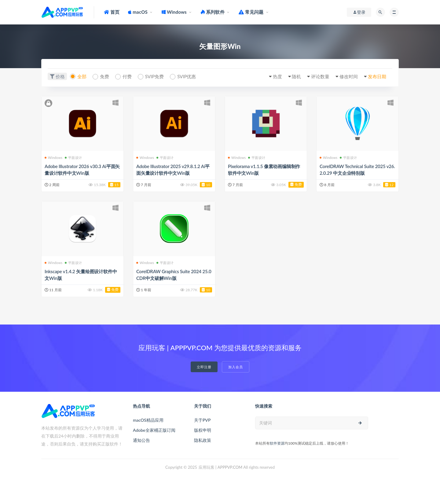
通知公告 (141, 440)
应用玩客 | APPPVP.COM (220, 467)
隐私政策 (202, 440)
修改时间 (348, 76)
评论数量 (320, 76)
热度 (277, 76)
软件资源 (277, 443)
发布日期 (377, 76)
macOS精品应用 (148, 420)
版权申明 (202, 430)
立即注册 (204, 367)
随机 (296, 76)
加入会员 (235, 367)
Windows (53, 158)
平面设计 (73, 158)
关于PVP (202, 420)
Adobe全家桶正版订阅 (154, 430)
